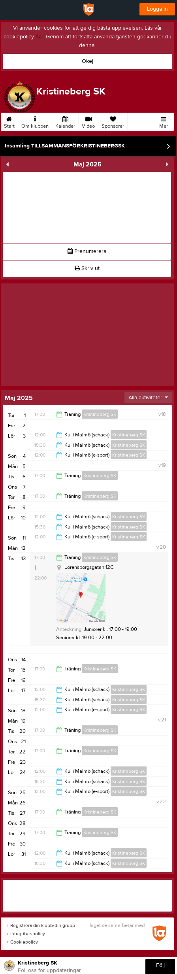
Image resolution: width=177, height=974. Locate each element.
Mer (163, 121)
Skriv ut (87, 268)
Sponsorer (113, 121)
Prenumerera (87, 251)
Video (88, 121)
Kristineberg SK (99, 414)
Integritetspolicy (26, 934)
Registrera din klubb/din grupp (41, 925)
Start (9, 121)
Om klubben (35, 121)
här (39, 36)
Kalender (65, 121)
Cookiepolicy (22, 942)
